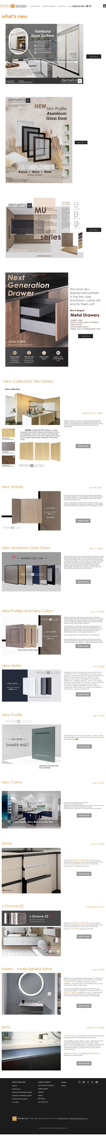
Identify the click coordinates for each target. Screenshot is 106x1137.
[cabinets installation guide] (25, 1095)
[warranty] (42, 1098)
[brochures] (19, 1089)
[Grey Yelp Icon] (92, 1082)
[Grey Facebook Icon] (88, 1082)
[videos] (19, 1085)
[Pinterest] (83, 1082)
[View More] (93, 56)
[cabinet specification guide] (25, 1092)
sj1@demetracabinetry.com (78, 1118)
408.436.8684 (63, 1118)
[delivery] (45, 1092)
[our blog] (19, 1102)
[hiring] (68, 1085)
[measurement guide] (22, 1098)
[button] (35, 6)
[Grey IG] (79, 1082)
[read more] (83, 446)
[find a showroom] (90, 6)
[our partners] (43, 1102)
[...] (96, 1129)
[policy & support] (44, 1082)
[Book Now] (85, 336)
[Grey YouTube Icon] (96, 1082)
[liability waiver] (45, 1088)
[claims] (45, 1095)
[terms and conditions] (46, 1085)
